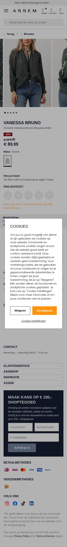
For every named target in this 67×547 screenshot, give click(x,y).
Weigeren (20, 310)
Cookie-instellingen (33, 321)
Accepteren (44, 310)
